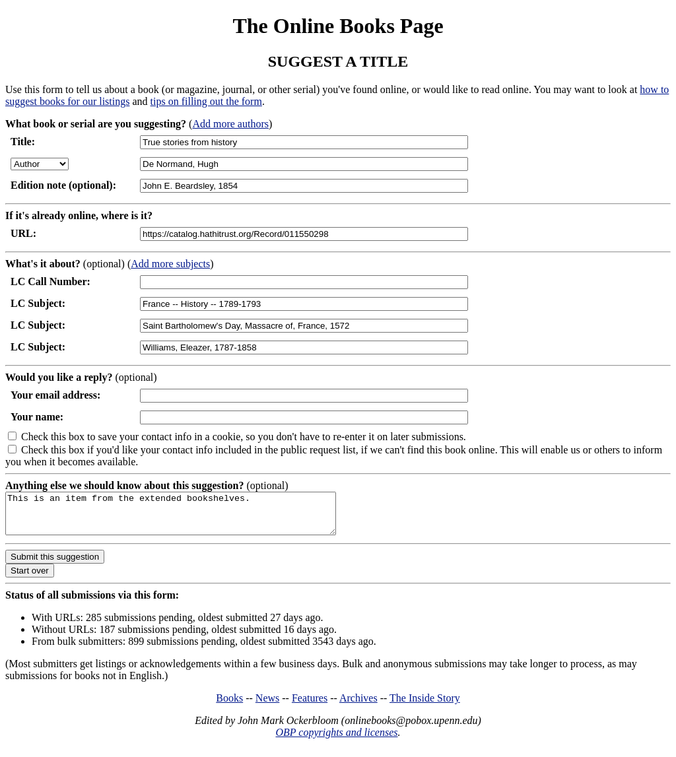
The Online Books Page (337, 26)
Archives (358, 705)
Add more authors (230, 123)
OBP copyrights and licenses (336, 740)
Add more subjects (170, 263)
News (267, 705)
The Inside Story (424, 705)
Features (309, 705)
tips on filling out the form (206, 101)
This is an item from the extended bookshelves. (190, 517)
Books (229, 705)
